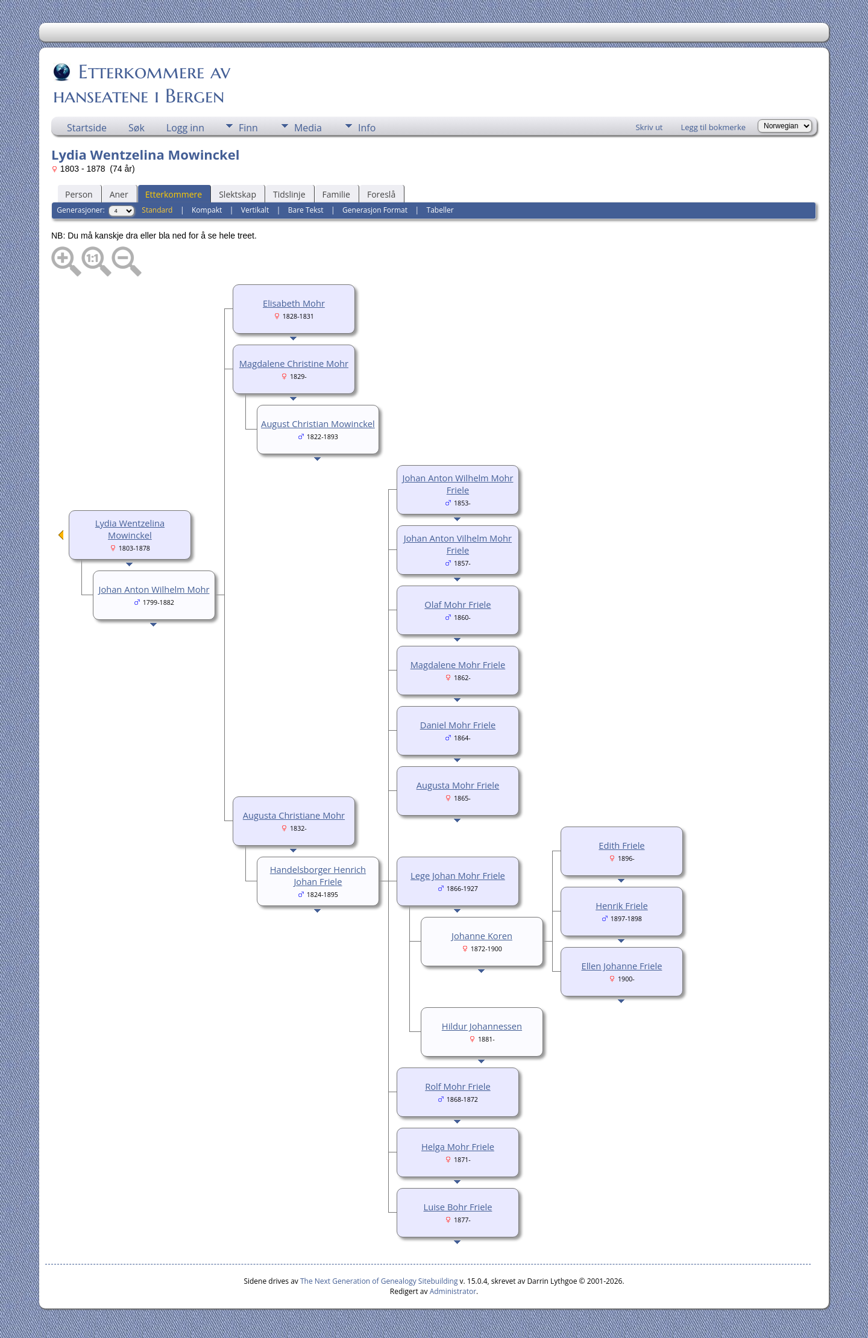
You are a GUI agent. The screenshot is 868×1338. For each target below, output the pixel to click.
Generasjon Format (374, 210)
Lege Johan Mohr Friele (457, 875)
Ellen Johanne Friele (622, 966)
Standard (157, 210)
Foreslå (381, 194)
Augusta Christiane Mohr (294, 815)
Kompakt (207, 210)
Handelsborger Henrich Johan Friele (318, 875)
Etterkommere (174, 194)
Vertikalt (255, 210)
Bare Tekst (306, 210)
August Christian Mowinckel (318, 423)
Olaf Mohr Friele (457, 604)
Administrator (453, 1291)
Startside (87, 127)
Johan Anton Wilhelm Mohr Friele (457, 484)
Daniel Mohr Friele (457, 725)
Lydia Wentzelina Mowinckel (130, 529)
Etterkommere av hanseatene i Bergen (141, 84)
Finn (248, 127)
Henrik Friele (622, 905)
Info (367, 127)
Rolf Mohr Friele (458, 1086)
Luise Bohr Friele (458, 1207)
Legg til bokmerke (713, 127)
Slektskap (237, 194)
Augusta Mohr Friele (458, 785)
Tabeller (440, 210)
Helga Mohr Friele (457, 1146)
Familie (336, 194)
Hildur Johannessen (482, 1026)
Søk (136, 127)
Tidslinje (289, 194)
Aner (119, 194)
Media (308, 127)
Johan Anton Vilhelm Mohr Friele (458, 544)
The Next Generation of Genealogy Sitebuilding (379, 1281)
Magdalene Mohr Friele (458, 664)
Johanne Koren (481, 936)
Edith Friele (621, 845)
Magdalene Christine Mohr (293, 363)
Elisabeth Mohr (294, 303)
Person (79, 194)
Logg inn (185, 127)
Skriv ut (648, 127)
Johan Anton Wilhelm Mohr (153, 589)
